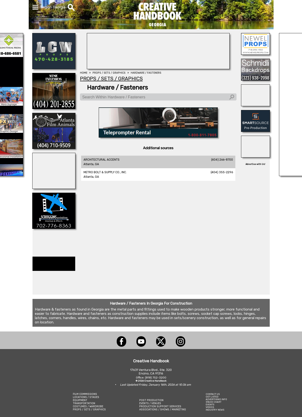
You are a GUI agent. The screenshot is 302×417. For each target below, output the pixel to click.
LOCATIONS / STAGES (86, 397)
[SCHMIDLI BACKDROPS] (255, 79)
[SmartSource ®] (255, 130)
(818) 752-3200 (155, 377)
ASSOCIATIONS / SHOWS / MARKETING (162, 409)
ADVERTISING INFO (216, 399)
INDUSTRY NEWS (215, 409)
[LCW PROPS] (54, 68)
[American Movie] (158, 136)
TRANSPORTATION (84, 403)
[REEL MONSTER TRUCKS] (255, 156)
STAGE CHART (213, 402)
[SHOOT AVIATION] (158, 68)
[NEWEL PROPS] (255, 53)
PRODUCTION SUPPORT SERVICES (160, 406)
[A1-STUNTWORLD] (255, 105)
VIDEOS (210, 407)
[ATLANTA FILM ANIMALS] (54, 147)
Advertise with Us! (255, 164)
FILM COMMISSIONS (85, 394)
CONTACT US (213, 394)
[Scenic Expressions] (54, 107)
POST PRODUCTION (151, 400)
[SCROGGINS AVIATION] (54, 227)
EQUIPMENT (80, 400)
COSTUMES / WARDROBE (88, 406)
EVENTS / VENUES (150, 403)
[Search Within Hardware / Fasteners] (158, 97)
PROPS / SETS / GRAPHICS (89, 409)
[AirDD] (54, 187)
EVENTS (210, 404)
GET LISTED (212, 396)
